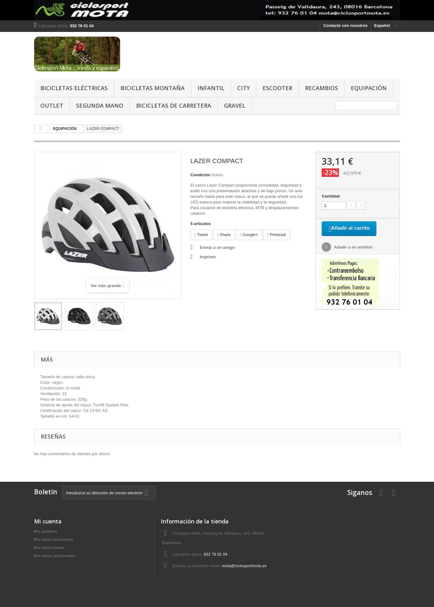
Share (224, 234)
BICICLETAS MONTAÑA (152, 88)
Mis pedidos (46, 531)
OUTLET (51, 105)
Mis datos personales (54, 555)
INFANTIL (210, 88)
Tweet (201, 234)
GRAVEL (234, 105)
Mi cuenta (48, 521)
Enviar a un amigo (217, 247)
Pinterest (276, 234)
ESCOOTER (277, 88)
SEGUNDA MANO (99, 105)
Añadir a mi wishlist (352, 255)
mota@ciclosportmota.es (244, 565)
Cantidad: (331, 196)
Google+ (249, 234)
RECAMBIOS (321, 88)
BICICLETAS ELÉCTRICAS (74, 88)
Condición (201, 174)
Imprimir (208, 257)
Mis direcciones (49, 547)
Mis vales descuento (54, 539)
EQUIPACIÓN (369, 88)
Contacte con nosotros (345, 25)
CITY (243, 88)
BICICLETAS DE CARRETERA (173, 105)
